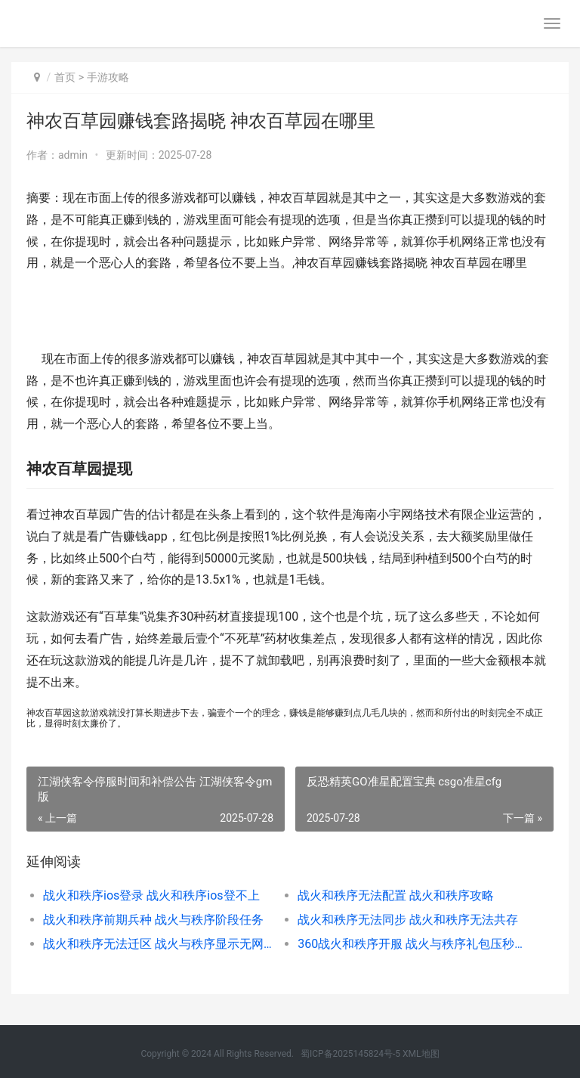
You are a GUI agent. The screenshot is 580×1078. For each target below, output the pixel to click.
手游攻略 (108, 77)
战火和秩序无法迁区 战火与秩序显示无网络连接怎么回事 (158, 944)
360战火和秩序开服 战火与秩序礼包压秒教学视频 (412, 944)
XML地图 (421, 1054)
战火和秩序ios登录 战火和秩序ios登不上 (151, 895)
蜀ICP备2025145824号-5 (350, 1054)
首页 (65, 77)
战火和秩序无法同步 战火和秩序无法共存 (408, 919)
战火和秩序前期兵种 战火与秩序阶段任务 (153, 919)
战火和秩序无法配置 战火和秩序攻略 (396, 895)
